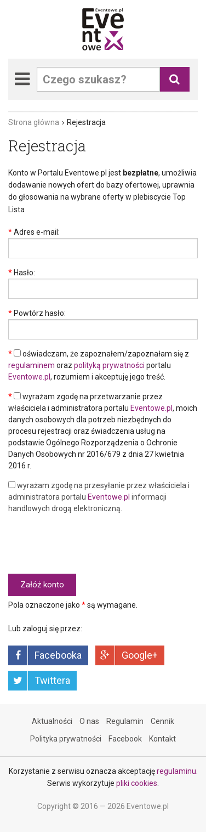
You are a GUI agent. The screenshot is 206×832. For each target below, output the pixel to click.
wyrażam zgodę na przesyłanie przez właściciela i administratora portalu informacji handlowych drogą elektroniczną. (99, 497)
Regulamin (125, 721)
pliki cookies (136, 783)
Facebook (125, 738)
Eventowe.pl (29, 376)
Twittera (52, 680)
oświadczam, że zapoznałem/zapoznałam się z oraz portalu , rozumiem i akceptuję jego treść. (98, 365)
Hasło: (24, 272)
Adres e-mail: (37, 232)
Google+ (140, 655)
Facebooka (58, 655)
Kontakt (162, 738)
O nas (89, 721)
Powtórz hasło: (40, 313)
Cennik (162, 721)
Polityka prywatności (65, 738)
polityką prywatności (109, 365)
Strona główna (33, 122)
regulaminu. (177, 771)
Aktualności (52, 721)
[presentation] (91, 544)
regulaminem (31, 365)
